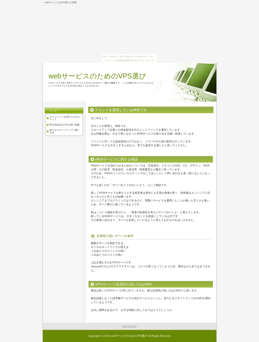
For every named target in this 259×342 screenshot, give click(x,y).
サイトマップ (130, 326)
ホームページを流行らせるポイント (65, 118)
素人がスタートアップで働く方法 (65, 131)
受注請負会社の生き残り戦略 (65, 124)
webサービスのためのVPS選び (97, 76)
